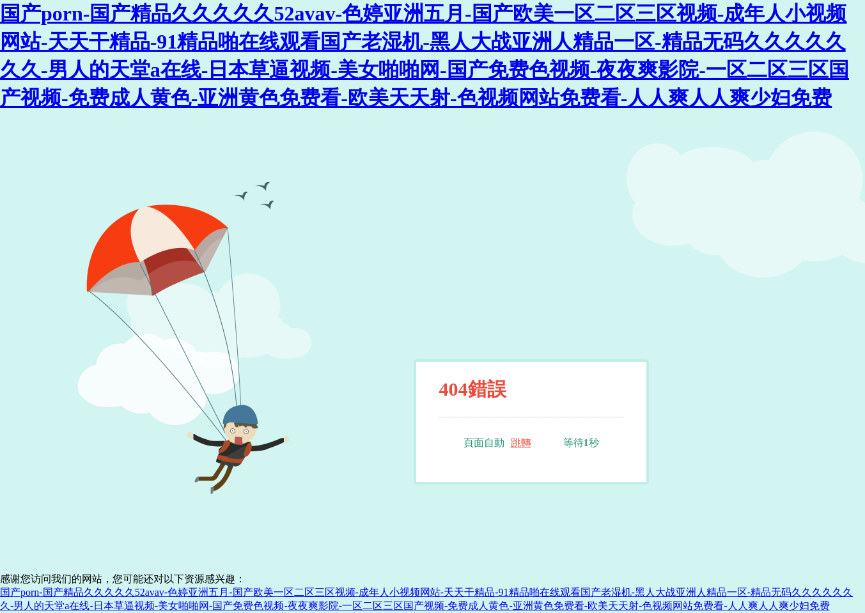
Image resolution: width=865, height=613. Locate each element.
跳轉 (521, 442)
